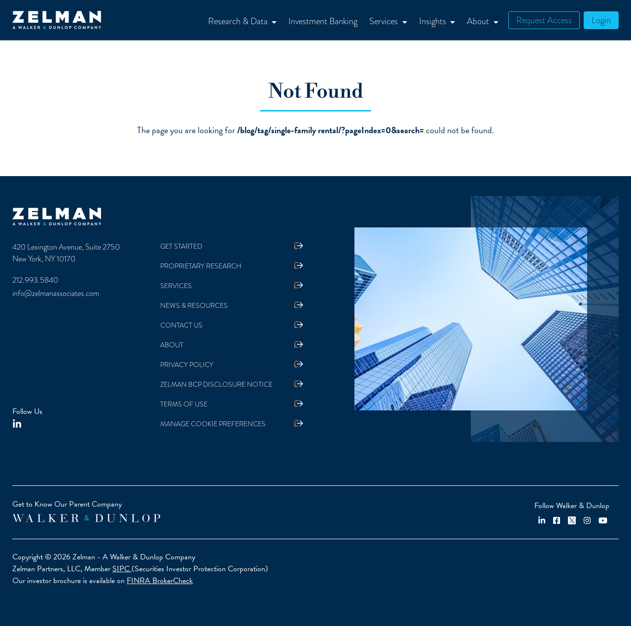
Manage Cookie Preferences (213, 424)
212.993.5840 (35, 280)
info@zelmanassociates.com (55, 293)
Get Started (181, 246)
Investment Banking (322, 21)
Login (601, 20)
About (171, 345)
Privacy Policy (186, 364)
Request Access (544, 20)
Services (176, 286)
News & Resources (194, 305)
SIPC (122, 569)
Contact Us (181, 325)
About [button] (479, 21)
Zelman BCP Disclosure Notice (216, 384)
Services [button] (384, 21)
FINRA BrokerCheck (160, 581)
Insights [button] (433, 21)
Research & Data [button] (239, 21)
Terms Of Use (184, 404)
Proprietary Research (201, 266)
